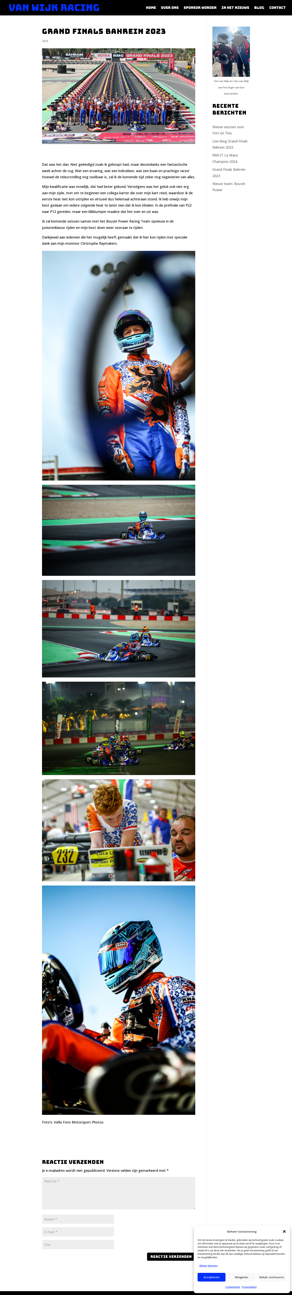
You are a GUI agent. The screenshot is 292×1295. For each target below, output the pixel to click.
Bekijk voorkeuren (271, 1277)
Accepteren (212, 1277)
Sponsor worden (200, 8)
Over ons (170, 8)
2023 (45, 41)
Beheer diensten (208, 1265)
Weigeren (241, 1277)
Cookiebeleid (232, 1287)
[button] (284, 1231)
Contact (277, 8)
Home (151, 8)
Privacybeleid (249, 1287)
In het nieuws (235, 8)
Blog (259, 8)
